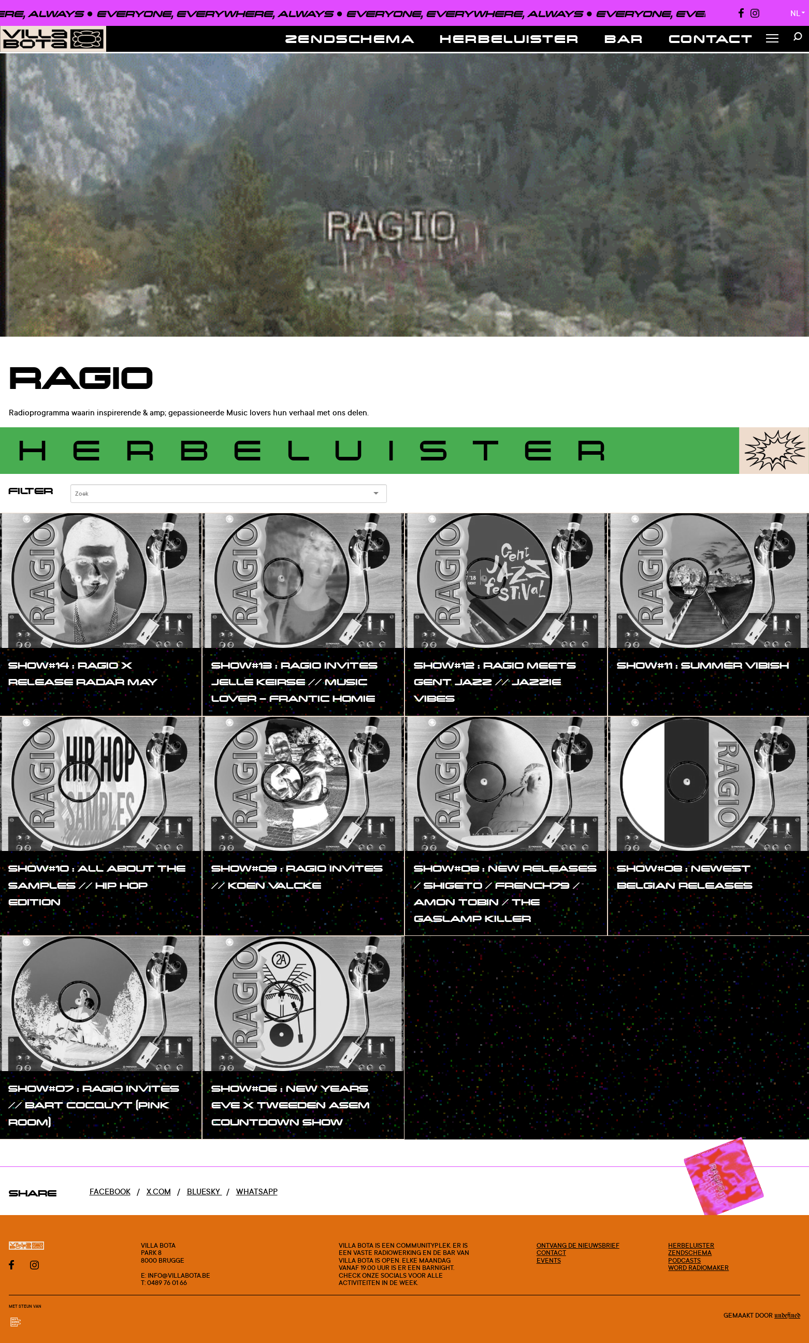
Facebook (110, 1191)
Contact (711, 39)
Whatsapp (257, 1191)
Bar (624, 39)
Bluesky (204, 1191)
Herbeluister (510, 39)
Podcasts (684, 1260)
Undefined (787, 1316)
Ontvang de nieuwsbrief (578, 1245)
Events (549, 1260)
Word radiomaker (698, 1267)
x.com (159, 1191)
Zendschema (350, 39)
